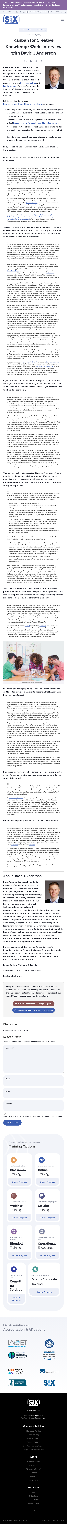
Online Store (33, 1496)
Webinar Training (33, 1438)
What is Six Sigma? (33, 1469)
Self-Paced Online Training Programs (33, 1010)
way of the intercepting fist (44, 366)
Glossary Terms (33, 1503)
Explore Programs (19, 1182)
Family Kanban (10, 86)
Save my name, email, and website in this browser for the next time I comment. (32, 1116)
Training (18, 1172)
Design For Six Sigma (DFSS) (33, 1449)
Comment (10, 1048)
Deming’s (32, 845)
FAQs (33, 1511)
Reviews (33, 1476)
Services (16, 1285)
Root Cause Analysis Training (33, 1446)
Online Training (33, 1435)
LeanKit (27, 626)
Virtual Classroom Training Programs (33, 1004)
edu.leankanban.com (16, 798)
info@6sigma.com (40, 12)
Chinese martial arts (52, 362)
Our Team (33, 1473)
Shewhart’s (14, 845)
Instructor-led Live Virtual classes (16, 5)
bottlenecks (50, 273)
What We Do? (33, 1465)
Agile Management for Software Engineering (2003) (35, 215)
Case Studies (33, 1500)
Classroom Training (33, 1431)
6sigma (10, 1520)
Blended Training (33, 1442)
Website (9, 1104)
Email (8, 1091)
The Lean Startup (40, 30)
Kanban (23, 30)
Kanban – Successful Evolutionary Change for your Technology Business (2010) (31, 217)
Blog (33, 1492)
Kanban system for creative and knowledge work (36, 123)
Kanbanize (42, 626)
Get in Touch (33, 1480)
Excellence (47, 1245)
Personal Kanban (28, 83)
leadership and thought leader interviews (22, 104)
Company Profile (33, 1462)
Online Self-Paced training (48, 5)
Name (8, 1079)
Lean (30, 30)
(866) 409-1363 (61, 12)
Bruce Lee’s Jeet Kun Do (30, 362)
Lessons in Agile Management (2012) (18, 219)
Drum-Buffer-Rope (12, 271)
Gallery (33, 1507)
